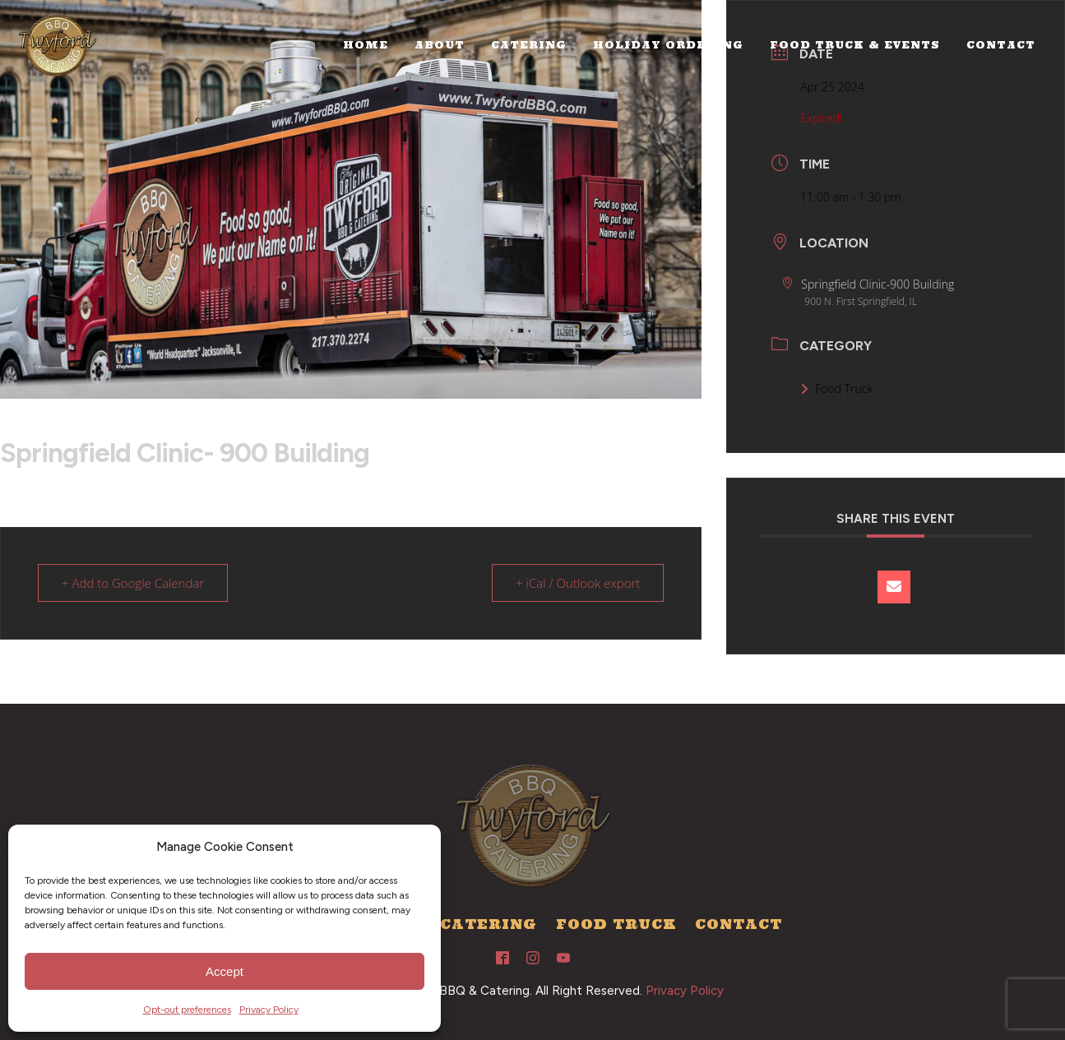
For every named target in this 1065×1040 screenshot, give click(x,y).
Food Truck (836, 388)
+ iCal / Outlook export (578, 583)
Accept (224, 971)
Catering (529, 45)
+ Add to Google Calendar (133, 583)
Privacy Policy (269, 1009)
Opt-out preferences (187, 1009)
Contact (1000, 45)
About (439, 45)
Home (365, 45)
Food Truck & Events (855, 45)
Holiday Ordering (668, 45)
